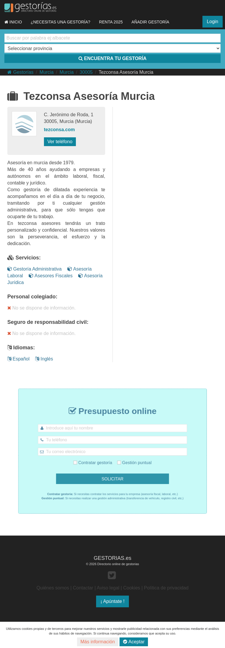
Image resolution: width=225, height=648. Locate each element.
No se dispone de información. (41, 307)
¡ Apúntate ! (112, 601)
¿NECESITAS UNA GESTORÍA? (60, 22)
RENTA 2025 (111, 22)
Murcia (47, 72)
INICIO (13, 22)
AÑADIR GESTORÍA (150, 22)
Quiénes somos (53, 587)
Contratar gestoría (97, 460)
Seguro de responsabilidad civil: (47, 322)
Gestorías (20, 72)
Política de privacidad (166, 587)
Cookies (131, 587)
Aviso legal (108, 587)
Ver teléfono (59, 141)
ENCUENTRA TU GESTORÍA (112, 58)
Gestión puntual (129, 460)
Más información (98, 641)
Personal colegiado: (32, 297)
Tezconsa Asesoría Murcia (126, 72)
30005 (86, 72)
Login (212, 21)
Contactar (83, 587)
